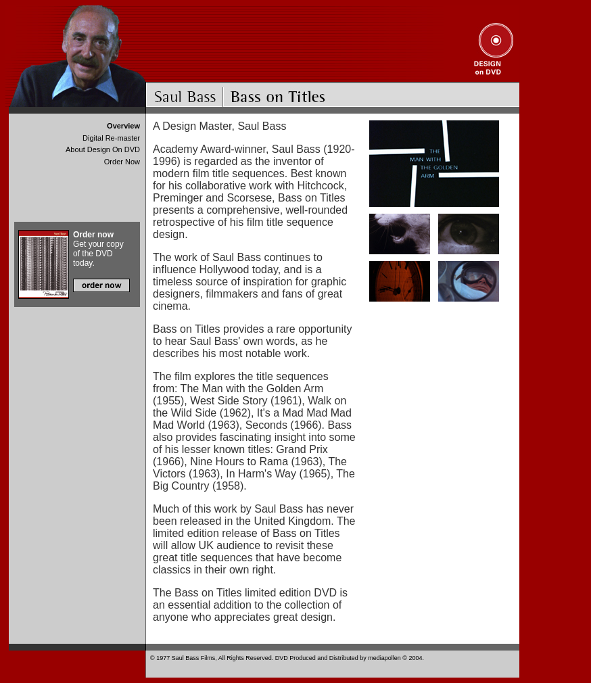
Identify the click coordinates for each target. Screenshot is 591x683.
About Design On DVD (103, 149)
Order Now (122, 162)
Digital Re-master (111, 138)
